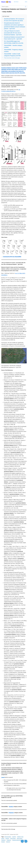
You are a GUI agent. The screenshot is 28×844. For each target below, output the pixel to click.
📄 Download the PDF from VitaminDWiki (11, 256)
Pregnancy (11, 812)
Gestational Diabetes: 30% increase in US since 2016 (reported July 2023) (14, 19)
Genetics (11, 806)
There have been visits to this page (12, 58)
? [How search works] (25, 6)
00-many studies (8, 836)
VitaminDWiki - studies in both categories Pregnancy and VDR (12, 54)
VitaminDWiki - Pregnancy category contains (13, 50)
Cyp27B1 (14, 836)
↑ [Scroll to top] (22, 841)
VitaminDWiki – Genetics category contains (13, 46)
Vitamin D (8, 841)
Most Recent (16, 1)
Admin (26, 1)
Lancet (3, 777)
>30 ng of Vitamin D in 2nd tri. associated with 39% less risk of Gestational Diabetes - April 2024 (13, 32)
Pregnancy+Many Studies (17, 840)
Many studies (13, 838)
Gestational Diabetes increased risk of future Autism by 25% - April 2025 (14, 38)
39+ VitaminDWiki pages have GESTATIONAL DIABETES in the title (13, 42)
